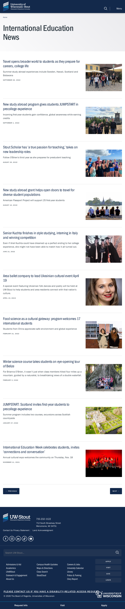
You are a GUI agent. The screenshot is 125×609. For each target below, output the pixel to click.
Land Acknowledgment (42, 530)
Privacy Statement (21, 530)
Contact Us (8, 530)
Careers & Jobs (73, 564)
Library (70, 572)
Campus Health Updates (47, 564)
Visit (108, 568)
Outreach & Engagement (16, 575)
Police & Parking (74, 575)
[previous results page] (11, 491)
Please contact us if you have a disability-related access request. (52, 592)
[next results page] (116, 491)
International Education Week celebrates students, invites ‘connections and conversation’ (41, 449)
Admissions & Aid (13, 564)
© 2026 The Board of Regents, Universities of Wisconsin (29, 596)
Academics (11, 568)
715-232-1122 (44, 519)
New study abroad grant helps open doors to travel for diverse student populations (38, 192)
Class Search (42, 572)
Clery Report (72, 579)
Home (5, 17)
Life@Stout (10, 572)
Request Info (20, 605)
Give (108, 574)
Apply (108, 562)
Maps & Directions (45, 568)
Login (108, 580)
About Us (10, 579)
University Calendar (75, 568)
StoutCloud (41, 575)
